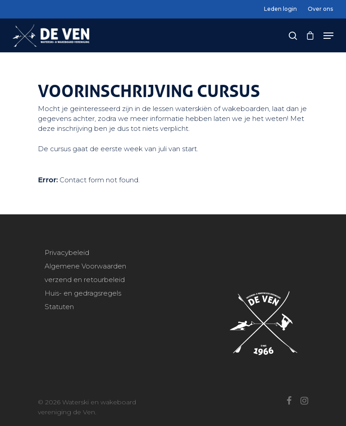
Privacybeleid (67, 252)
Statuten (59, 306)
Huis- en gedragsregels (83, 293)
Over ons (320, 8)
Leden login (280, 8)
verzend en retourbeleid (85, 279)
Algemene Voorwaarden (85, 266)
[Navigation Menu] (328, 35)
